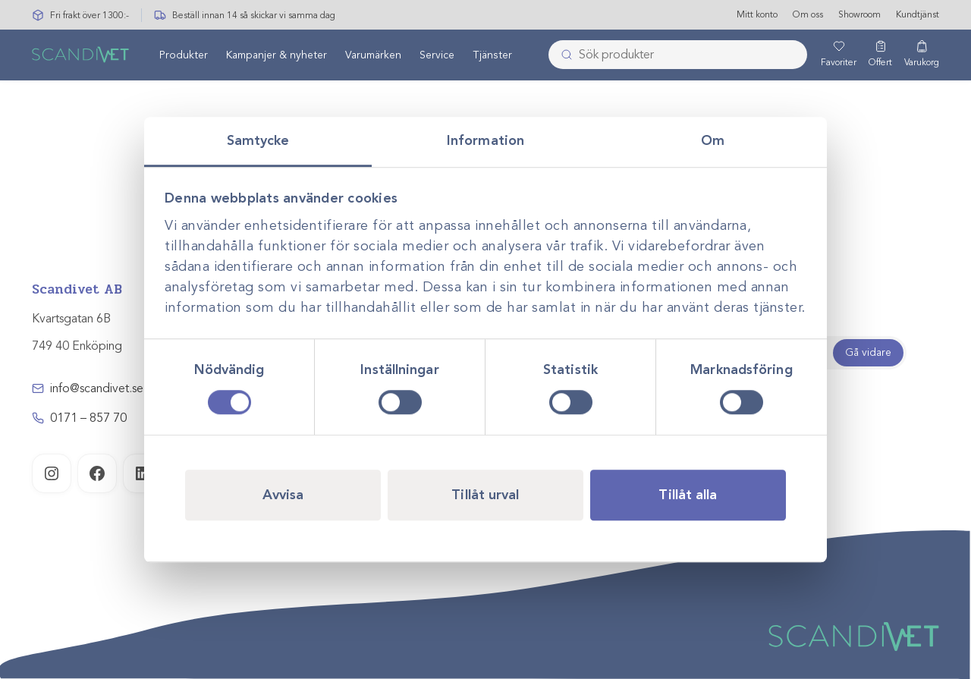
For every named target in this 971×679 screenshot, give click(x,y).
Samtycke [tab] (258, 140)
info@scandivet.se (96, 388)
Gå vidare (868, 352)
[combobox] (677, 55)
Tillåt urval (485, 494)
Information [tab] (485, 140)
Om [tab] (712, 140)
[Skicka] (562, 55)
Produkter (183, 55)
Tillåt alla (687, 494)
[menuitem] (183, 55)
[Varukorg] (921, 55)
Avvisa (283, 494)
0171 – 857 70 (88, 418)
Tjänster (492, 55)
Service (437, 55)
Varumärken (373, 55)
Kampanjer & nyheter (276, 55)
